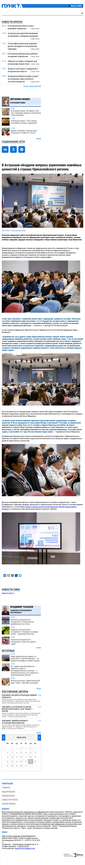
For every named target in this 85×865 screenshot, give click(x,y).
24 (26, 762)
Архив (38, 138)
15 (17, 757)
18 (30, 757)
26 (35, 762)
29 (17, 766)
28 (12, 766)
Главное (6, 787)
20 (8, 762)
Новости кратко (10, 799)
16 (21, 757)
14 (12, 757)
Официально (8, 795)
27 (8, 766)
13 (8, 757)
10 (26, 753)
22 (17, 762)
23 (21, 762)
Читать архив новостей (32, 86)
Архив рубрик (9, 804)
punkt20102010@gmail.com (25, 848)
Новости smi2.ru (8, 593)
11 (30, 753)
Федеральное (8, 791)
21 (12, 762)
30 (21, 766)
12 (35, 753)
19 (35, 757)
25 (30, 762)
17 (26, 757)
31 (26, 766)
